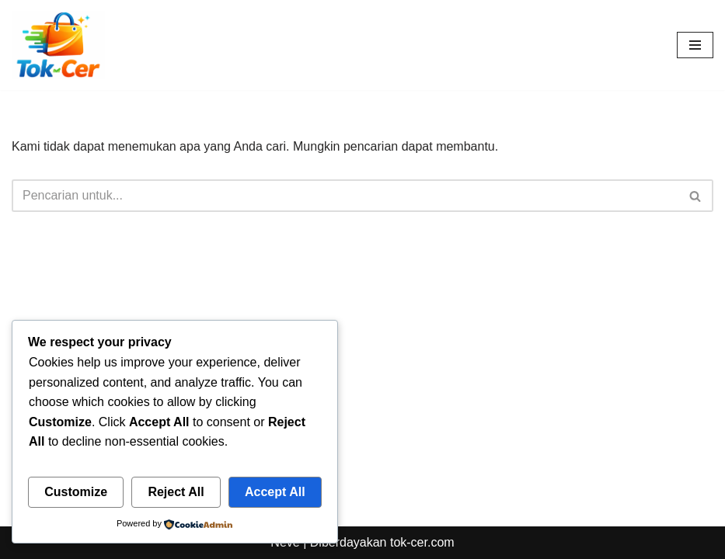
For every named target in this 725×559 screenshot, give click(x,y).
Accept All (275, 491)
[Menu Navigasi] (695, 45)
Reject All (176, 491)
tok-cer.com (422, 542)
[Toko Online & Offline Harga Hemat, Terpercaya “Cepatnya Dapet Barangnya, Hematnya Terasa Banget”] (58, 45)
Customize (75, 491)
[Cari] (345, 195)
